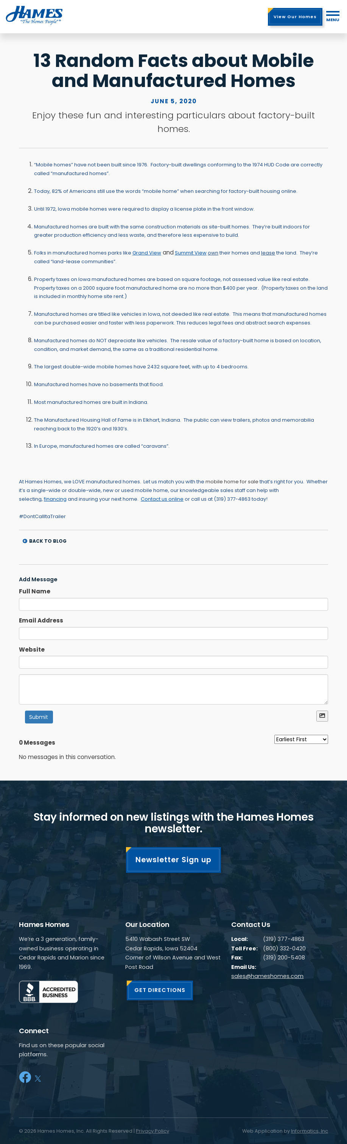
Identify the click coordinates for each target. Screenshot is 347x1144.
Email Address (41, 620)
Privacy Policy (152, 1131)
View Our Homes (295, 17)
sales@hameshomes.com (267, 976)
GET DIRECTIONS (159, 990)
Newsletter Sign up (173, 860)
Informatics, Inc (309, 1131)
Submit (38, 717)
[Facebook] (25, 1077)
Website (32, 649)
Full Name (34, 591)
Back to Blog (45, 541)
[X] (38, 1077)
